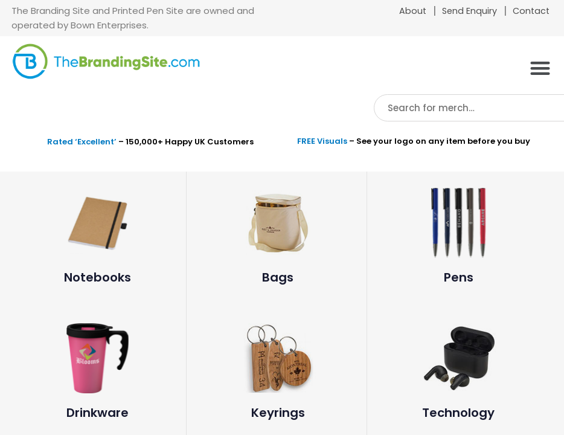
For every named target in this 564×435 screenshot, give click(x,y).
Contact (531, 11)
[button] (540, 68)
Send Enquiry (469, 11)
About (412, 11)
